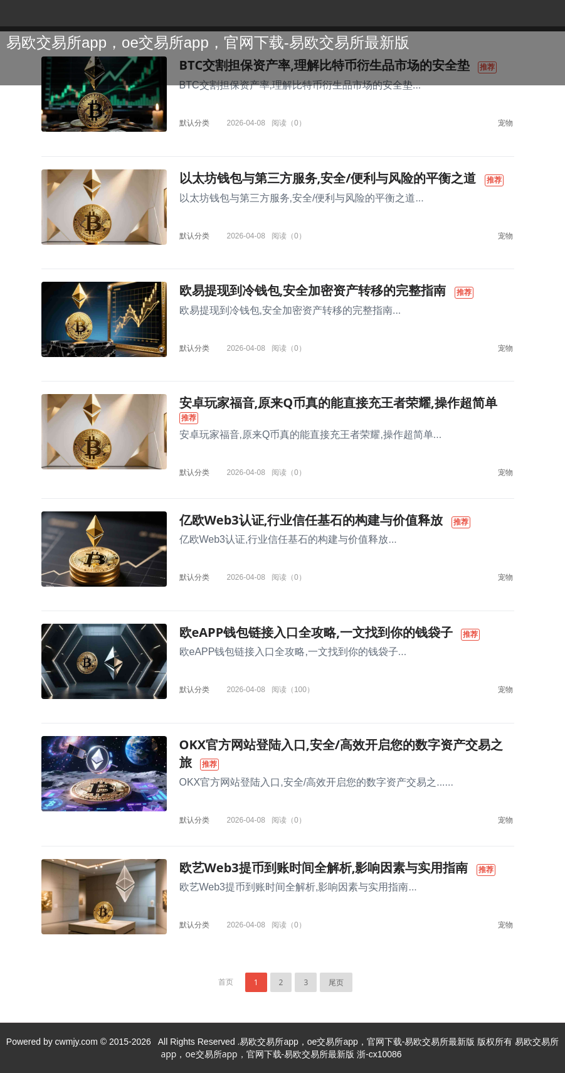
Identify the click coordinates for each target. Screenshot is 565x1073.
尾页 (336, 982)
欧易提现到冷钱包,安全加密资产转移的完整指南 (312, 290)
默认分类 (194, 122)
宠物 (505, 122)
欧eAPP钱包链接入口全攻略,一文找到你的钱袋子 (316, 632)
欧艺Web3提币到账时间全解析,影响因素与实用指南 (323, 867)
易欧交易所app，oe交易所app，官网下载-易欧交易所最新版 (207, 42)
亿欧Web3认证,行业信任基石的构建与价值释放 (311, 519)
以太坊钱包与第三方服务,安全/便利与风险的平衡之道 (328, 177)
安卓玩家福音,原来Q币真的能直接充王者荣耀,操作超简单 (338, 402)
